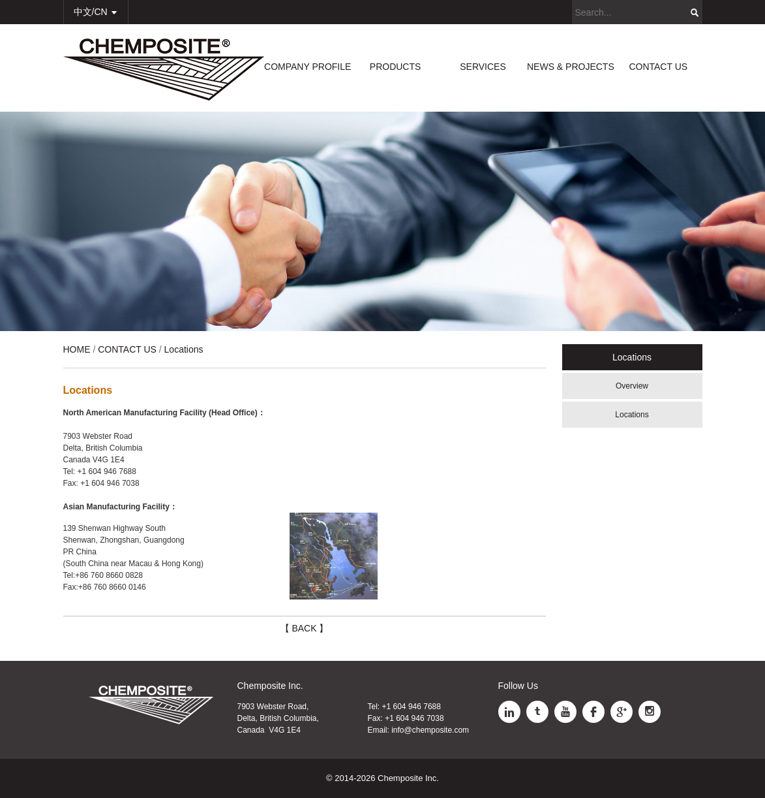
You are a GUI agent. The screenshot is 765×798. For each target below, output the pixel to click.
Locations (631, 414)
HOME (77, 349)
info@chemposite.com (430, 730)
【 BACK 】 (304, 628)
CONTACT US (658, 66)
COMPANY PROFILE (307, 66)
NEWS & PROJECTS (570, 66)
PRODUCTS (395, 66)
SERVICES (483, 66)
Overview (632, 386)
